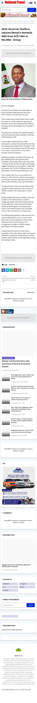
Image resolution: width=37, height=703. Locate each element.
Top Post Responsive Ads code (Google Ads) (18, 53)
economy (9, 21)
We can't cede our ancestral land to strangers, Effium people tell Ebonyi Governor (22, 420)
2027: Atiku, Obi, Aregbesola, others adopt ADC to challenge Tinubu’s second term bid (22, 409)
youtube (5, 590)
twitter (22, 587)
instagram (23, 584)
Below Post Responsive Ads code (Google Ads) (18, 258)
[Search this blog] (14, 10)
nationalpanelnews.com (10, 689)
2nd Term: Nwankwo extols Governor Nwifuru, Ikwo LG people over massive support (22, 388)
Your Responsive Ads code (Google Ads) (18, 318)
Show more (30, 292)
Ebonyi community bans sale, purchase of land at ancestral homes (16, 364)
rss (4, 587)
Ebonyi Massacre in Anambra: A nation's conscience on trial (20, 398)
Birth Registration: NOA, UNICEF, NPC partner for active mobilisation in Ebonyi (22, 376)
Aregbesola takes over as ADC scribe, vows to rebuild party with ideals (22, 431)
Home (3, 21)
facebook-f (6, 584)
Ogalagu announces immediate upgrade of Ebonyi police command (16, 565)
